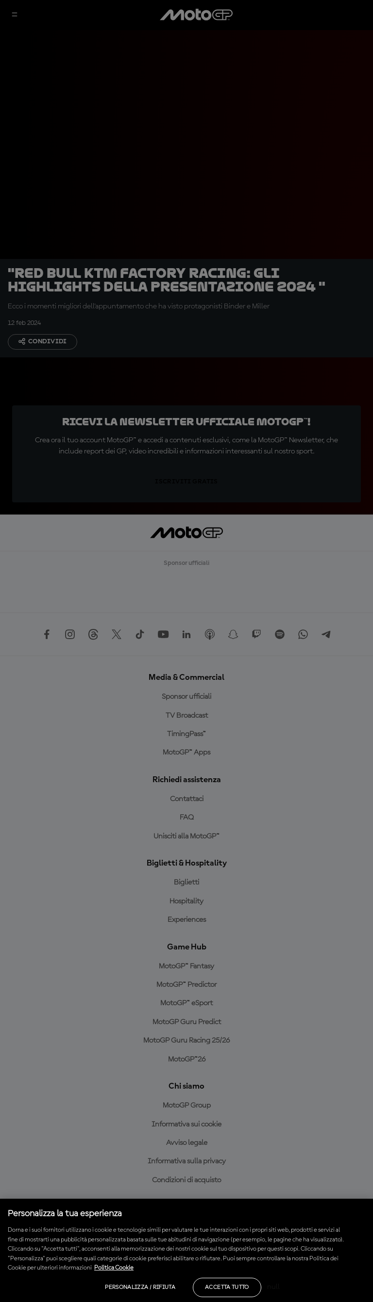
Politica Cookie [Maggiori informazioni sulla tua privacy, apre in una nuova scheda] (114, 1268)
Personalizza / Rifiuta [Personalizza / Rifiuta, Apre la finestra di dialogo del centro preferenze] (140, 1287)
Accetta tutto (227, 1287)
